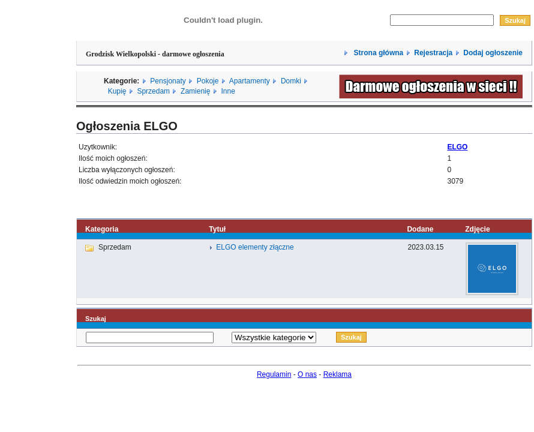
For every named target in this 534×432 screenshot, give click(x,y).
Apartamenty (249, 81)
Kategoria (101, 229)
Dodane (420, 229)
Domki (291, 81)
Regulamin (274, 374)
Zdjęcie (477, 229)
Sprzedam (153, 91)
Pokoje (208, 81)
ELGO (457, 147)
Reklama (337, 374)
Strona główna (377, 53)
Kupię (117, 91)
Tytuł (217, 229)
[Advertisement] (38, 188)
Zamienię (195, 91)
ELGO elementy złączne (254, 247)
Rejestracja (433, 53)
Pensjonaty (167, 81)
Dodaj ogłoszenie (493, 53)
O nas (307, 374)
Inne (228, 91)
